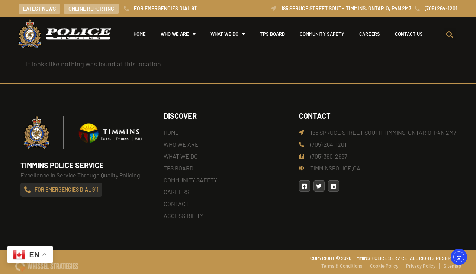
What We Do (227, 34)
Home (140, 34)
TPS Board (272, 34)
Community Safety (322, 34)
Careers (369, 34)
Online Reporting (91, 9)
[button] (450, 34)
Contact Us (409, 34)
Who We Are (178, 34)
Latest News (39, 9)
